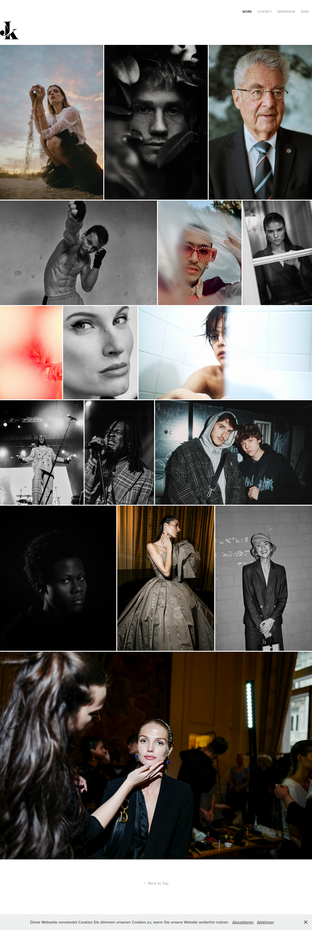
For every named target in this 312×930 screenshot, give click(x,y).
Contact (264, 11)
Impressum (286, 11)
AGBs (305, 11)
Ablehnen (265, 922)
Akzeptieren (243, 922)
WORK (247, 11)
